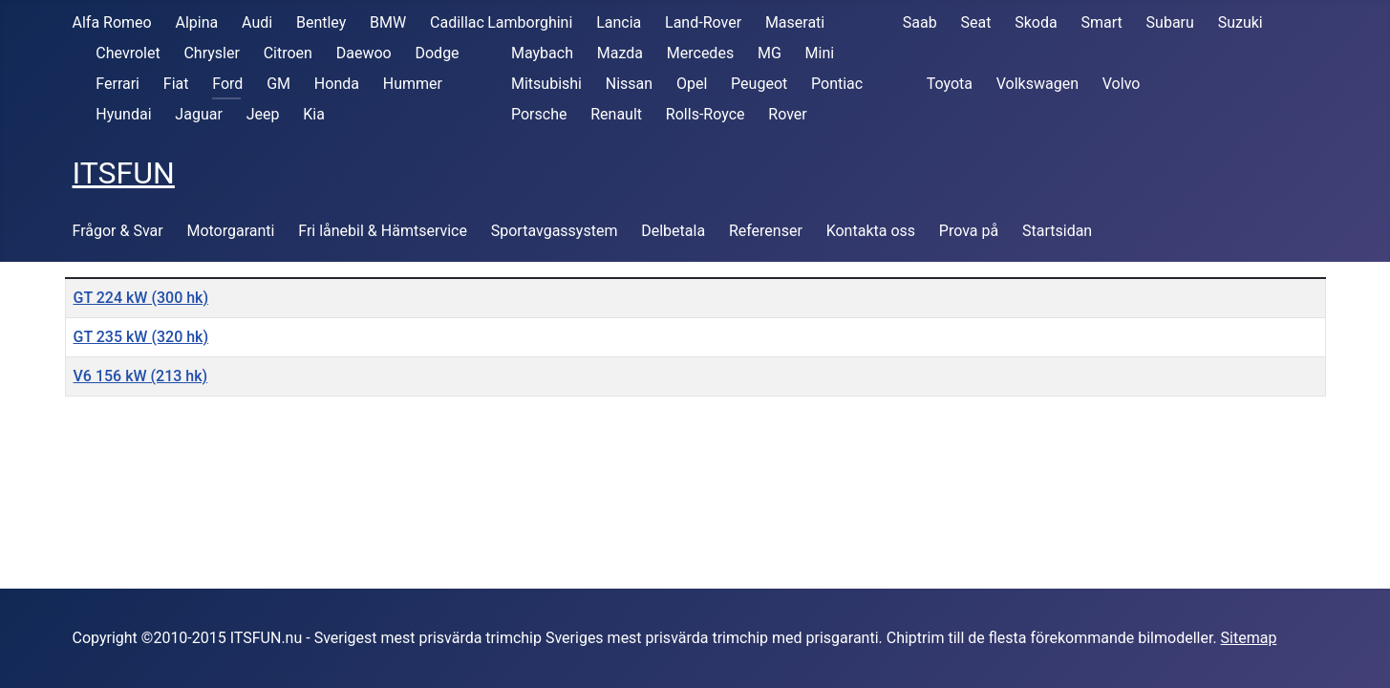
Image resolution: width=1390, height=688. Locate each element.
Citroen (288, 53)
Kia (314, 114)
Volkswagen (1037, 84)
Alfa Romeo (112, 22)
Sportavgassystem (554, 231)
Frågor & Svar (118, 231)
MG (769, 53)
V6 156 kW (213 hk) (141, 376)
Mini (820, 53)
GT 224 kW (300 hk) (141, 298)
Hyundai (123, 114)
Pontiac (837, 84)
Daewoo (364, 53)
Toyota (950, 84)
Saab (920, 22)
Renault (616, 114)
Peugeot (759, 84)
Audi (257, 22)
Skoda (1036, 22)
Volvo (1121, 84)
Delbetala (673, 231)
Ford (227, 84)
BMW (388, 22)
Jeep (263, 114)
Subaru (1170, 22)
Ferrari (117, 84)
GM (278, 84)
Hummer (412, 84)
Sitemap (1249, 638)
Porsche (539, 114)
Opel (691, 84)
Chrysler (211, 53)
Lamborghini (529, 22)
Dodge (437, 53)
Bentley (321, 22)
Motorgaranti (230, 231)
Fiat (176, 84)
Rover (787, 114)
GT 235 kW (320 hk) (141, 337)
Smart (1102, 22)
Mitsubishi (546, 84)
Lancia (618, 22)
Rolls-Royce (705, 114)
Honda (336, 84)
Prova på (968, 231)
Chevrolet (128, 53)
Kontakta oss (870, 231)
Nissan (629, 84)
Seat (976, 22)
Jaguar (198, 114)
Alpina (196, 22)
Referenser (765, 231)
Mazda (620, 53)
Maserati (794, 22)
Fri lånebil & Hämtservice (382, 231)
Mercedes (700, 53)
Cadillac (457, 22)
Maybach (542, 53)
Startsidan (1057, 231)
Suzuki (1240, 22)
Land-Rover (703, 22)
